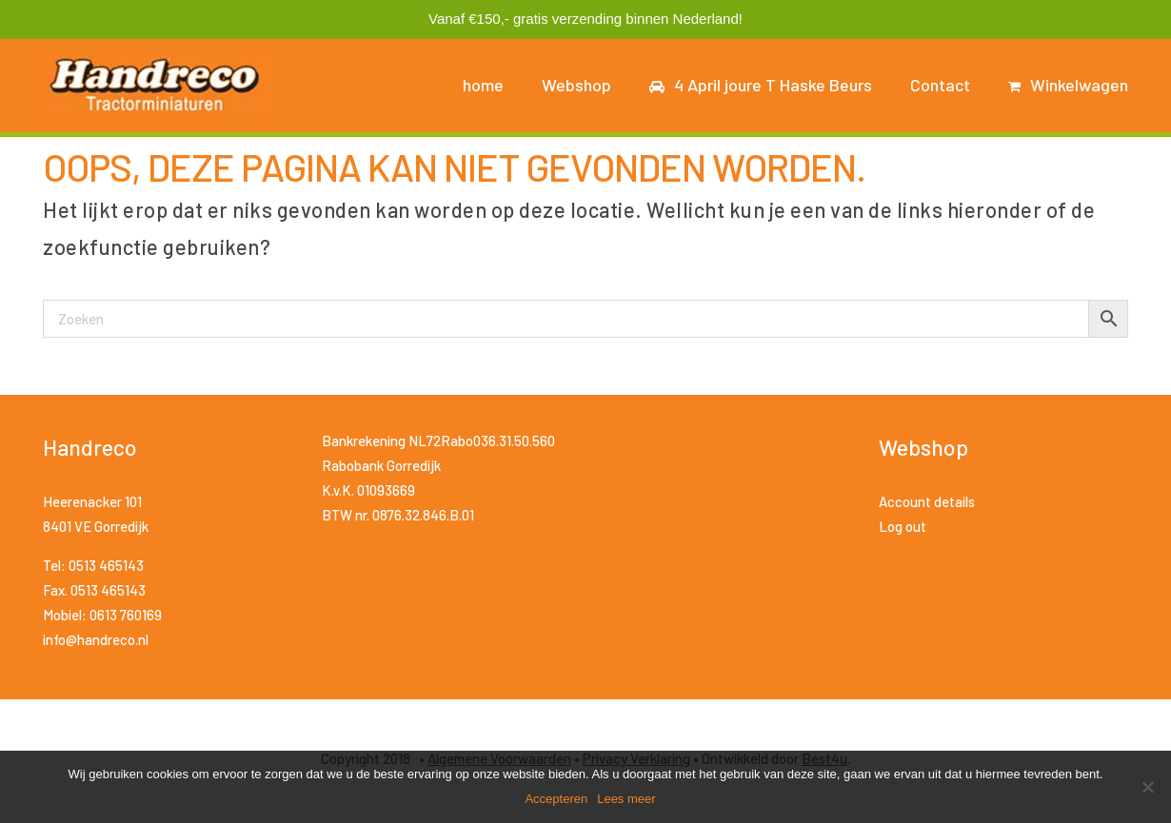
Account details (927, 501)
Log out (902, 526)
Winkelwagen (1068, 84)
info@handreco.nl (96, 639)
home (483, 84)
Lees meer (626, 799)
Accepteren (556, 799)
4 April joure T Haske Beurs (760, 84)
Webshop (576, 84)
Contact (940, 84)
